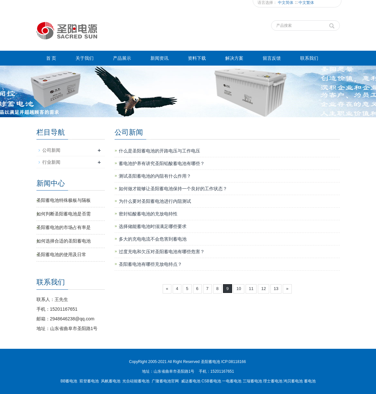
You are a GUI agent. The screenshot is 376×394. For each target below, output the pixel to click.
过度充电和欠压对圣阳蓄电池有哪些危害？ (162, 251)
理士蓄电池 (272, 381)
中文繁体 (306, 2)
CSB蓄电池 (211, 381)
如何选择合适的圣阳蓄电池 (63, 241)
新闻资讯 (159, 58)
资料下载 (197, 58)
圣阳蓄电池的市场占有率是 (63, 227)
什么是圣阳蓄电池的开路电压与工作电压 (159, 150)
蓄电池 (310, 381)
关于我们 (85, 58)
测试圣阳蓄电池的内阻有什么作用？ (155, 176)
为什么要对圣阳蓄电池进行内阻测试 (155, 201)
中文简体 (286, 2)
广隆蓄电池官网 (165, 381)
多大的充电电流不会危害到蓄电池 (153, 239)
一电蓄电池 (231, 381)
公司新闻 (51, 150)
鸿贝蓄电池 (293, 381)
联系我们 (309, 58)
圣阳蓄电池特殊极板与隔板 (63, 200)
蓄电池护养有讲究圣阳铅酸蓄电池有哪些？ (162, 163)
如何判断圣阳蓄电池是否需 (63, 213)
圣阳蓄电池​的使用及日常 (61, 254)
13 (276, 288)
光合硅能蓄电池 (135, 381)
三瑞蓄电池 (252, 381)
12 (263, 288)
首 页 (51, 58)
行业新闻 (51, 162)
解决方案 (234, 58)
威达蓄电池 (190, 381)
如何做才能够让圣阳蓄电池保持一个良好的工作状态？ (173, 188)
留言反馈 (272, 58)
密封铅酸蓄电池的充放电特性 (148, 213)
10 (239, 288)
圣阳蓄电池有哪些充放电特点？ (150, 264)
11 (251, 288)
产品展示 (122, 58)
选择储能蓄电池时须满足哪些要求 (153, 226)
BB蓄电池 (68, 381)
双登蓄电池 (89, 381)
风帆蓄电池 (110, 381)
